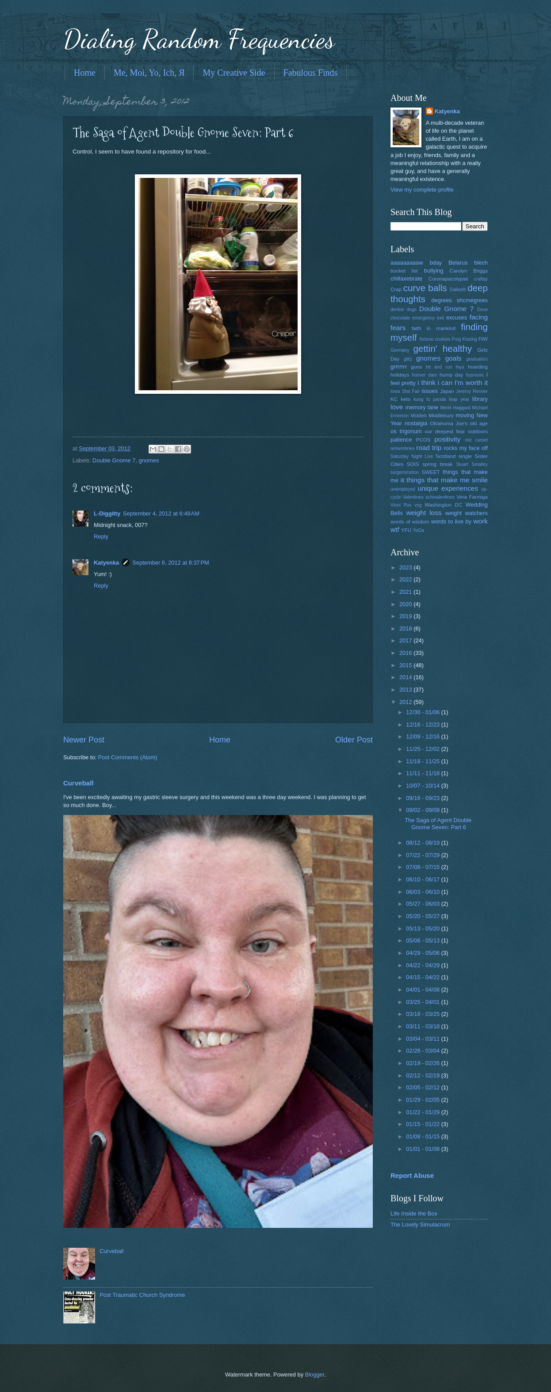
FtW (483, 339)
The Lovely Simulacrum (420, 1224)
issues (430, 391)
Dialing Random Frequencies (199, 39)
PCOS (423, 439)
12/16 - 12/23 (423, 724)
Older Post (354, 739)
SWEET (431, 472)
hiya (460, 367)
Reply (101, 536)
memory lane (421, 407)
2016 (406, 653)
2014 (406, 677)
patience (401, 439)
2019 (406, 616)
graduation (477, 359)
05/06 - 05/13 (423, 940)
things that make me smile (447, 480)
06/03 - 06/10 (423, 891)
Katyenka (106, 562)
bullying (434, 270)
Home (85, 72)
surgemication (404, 472)
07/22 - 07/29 (423, 855)
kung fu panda (429, 399)
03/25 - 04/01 (423, 1002)
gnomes (149, 460)
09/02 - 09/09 (423, 810)
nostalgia (416, 423)
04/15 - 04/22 (423, 977)
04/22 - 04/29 (423, 965)
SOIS (413, 464)
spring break (437, 464)
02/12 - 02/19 (423, 1075)
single (465, 456)
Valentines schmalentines (429, 497)
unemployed (402, 489)
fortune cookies (434, 339)
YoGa (418, 530)
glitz (408, 359)
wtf (394, 529)
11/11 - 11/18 (423, 773)
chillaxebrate (406, 278)
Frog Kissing (464, 339)
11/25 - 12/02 (423, 749)
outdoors (478, 431)
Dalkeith (458, 289)
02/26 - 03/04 (423, 1050)
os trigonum (406, 431)
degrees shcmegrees (459, 300)
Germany (399, 350)
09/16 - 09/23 (423, 798)
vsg (417, 505)
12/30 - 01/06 (423, 712)
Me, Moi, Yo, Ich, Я (149, 72)
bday (435, 262)
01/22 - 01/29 (423, 1112)
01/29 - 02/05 (423, 1099)
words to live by (451, 521)
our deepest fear (445, 431)
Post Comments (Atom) (127, 757)
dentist (397, 309)
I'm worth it (471, 382)
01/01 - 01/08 (423, 1149)
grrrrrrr (398, 366)
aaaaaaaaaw (406, 262)
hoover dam (424, 375)
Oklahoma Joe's (448, 423)
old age (479, 423)
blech (481, 262)
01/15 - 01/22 (423, 1124)
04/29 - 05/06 (423, 953)
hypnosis (475, 375)
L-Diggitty (107, 513)
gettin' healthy (442, 348)
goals (453, 358)
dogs (412, 309)
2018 (406, 628)
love (396, 407)
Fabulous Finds (310, 72)
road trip (428, 447)
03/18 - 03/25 (423, 1014)
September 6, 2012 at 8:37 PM (170, 562)
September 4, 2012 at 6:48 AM (161, 513)
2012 (406, 702)
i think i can (434, 382)
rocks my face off (466, 448)
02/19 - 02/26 (423, 1063)
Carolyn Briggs (469, 270)
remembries (402, 448)
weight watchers (466, 513)
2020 (406, 604)
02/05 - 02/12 (423, 1087)
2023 (406, 567)
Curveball (78, 783)
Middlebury (441, 415)
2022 (406, 579)
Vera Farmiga (472, 497)
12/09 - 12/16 (423, 736)
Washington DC (443, 505)
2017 (406, 640)
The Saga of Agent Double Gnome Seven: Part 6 (438, 823)
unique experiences (448, 488)
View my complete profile (422, 189)
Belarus (458, 262)
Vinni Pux (400, 505)
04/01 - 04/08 (423, 989)
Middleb (419, 415)
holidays (399, 374)
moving (465, 415)
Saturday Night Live (411, 456)
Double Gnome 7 (113, 460)
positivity (447, 439)
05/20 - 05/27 (423, 916)
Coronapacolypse (448, 278)
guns (416, 366)
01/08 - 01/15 (423, 1136)
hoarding (478, 366)
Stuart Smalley (472, 464)
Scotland (445, 456)
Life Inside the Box (413, 1213)
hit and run (439, 367)
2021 (406, 591)
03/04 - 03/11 (423, 1038)
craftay (481, 279)
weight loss (423, 512)
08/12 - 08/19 (423, 842)
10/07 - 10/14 (423, 785)
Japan (447, 391)
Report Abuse (412, 1175)
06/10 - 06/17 (423, 879)
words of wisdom (409, 521)
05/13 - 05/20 (423, 928)
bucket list (404, 270)
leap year (459, 399)
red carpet (476, 440)
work (480, 521)
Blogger (315, 1374)
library (480, 399)
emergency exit (428, 317)
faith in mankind (433, 328)
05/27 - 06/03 (423, 903)
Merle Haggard (455, 407)
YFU (406, 530)
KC (394, 399)
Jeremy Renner (472, 391)
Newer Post (83, 739)
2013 (406, 689)
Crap (396, 289)
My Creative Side (234, 72)
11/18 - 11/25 (423, 761)
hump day (451, 374)
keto (405, 399)
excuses (456, 317)
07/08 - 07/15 (423, 867)
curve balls (425, 288)
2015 (406, 665)
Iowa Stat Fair (405, 391)
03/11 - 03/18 (423, 1026)
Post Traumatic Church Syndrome (142, 1295)
